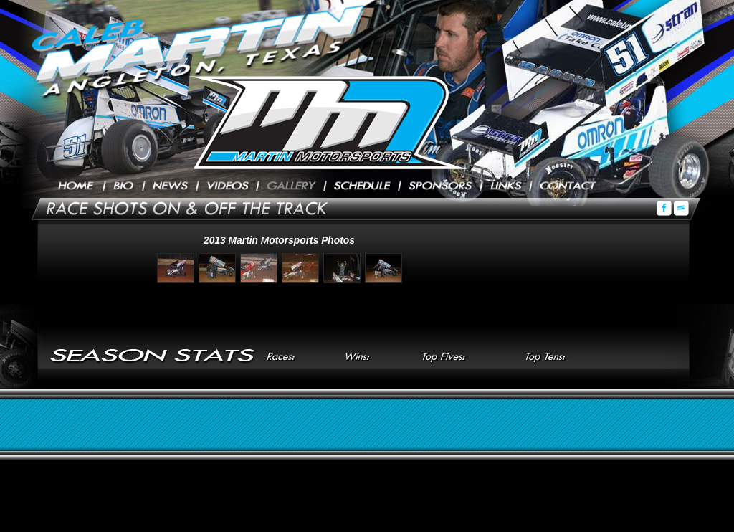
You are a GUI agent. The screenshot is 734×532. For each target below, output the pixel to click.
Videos (227, 186)
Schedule (362, 186)
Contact (568, 186)
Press (170, 186)
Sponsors (440, 186)
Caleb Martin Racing (320, 122)
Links (506, 186)
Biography (124, 186)
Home (77, 186)
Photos (291, 186)
